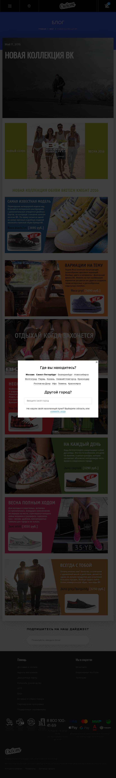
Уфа (54, 383)
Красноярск (74, 383)
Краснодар (83, 379)
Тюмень (62, 383)
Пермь (41, 379)
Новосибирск (81, 374)
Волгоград (31, 379)
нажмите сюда (58, 411)
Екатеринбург (65, 374)
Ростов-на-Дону (42, 383)
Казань (51, 379)
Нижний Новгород (66, 379)
